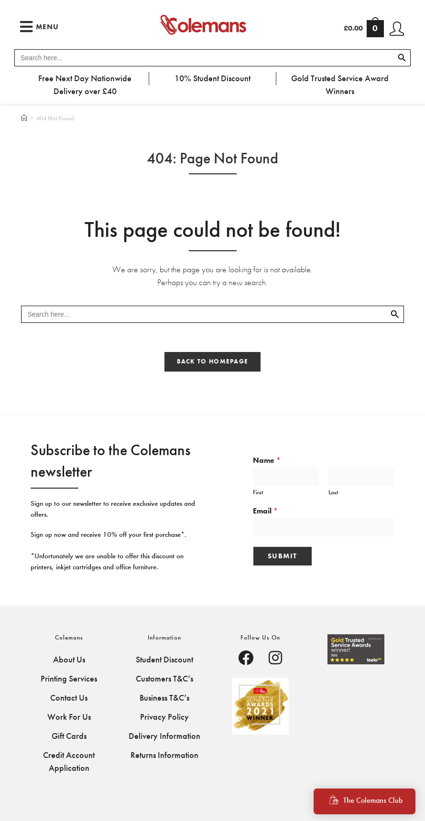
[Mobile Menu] (39, 26)
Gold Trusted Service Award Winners (340, 84)
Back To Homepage (213, 361)
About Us (69, 659)
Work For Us (69, 717)
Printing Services (69, 678)
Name (267, 460)
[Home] (24, 118)
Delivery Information (164, 736)
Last (333, 492)
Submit (282, 556)
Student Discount (164, 659)
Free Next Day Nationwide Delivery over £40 (84, 84)
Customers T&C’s (164, 678)
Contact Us (68, 698)
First (258, 492)
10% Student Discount (212, 78)
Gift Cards (69, 736)
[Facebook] (245, 659)
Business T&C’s (164, 698)
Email (265, 510)
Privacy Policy (164, 717)
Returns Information (164, 755)
